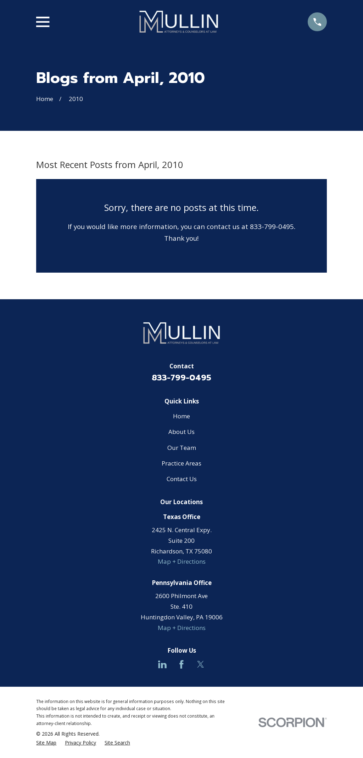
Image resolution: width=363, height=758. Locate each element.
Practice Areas (181, 463)
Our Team (181, 448)
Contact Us (182, 479)
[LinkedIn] (162, 664)
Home (181, 416)
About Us (181, 432)
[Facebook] (181, 664)
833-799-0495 (181, 378)
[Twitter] (200, 664)
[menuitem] (46, 743)
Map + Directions (182, 561)
